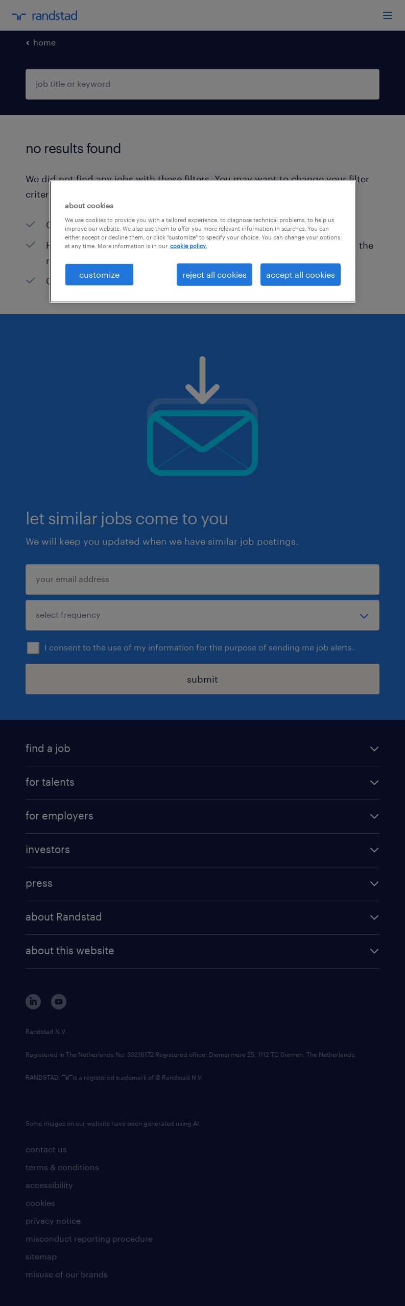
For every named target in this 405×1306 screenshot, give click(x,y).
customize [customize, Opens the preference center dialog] (99, 274)
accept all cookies (300, 274)
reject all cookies (214, 274)
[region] (203, 241)
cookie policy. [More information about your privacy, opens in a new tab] (188, 246)
